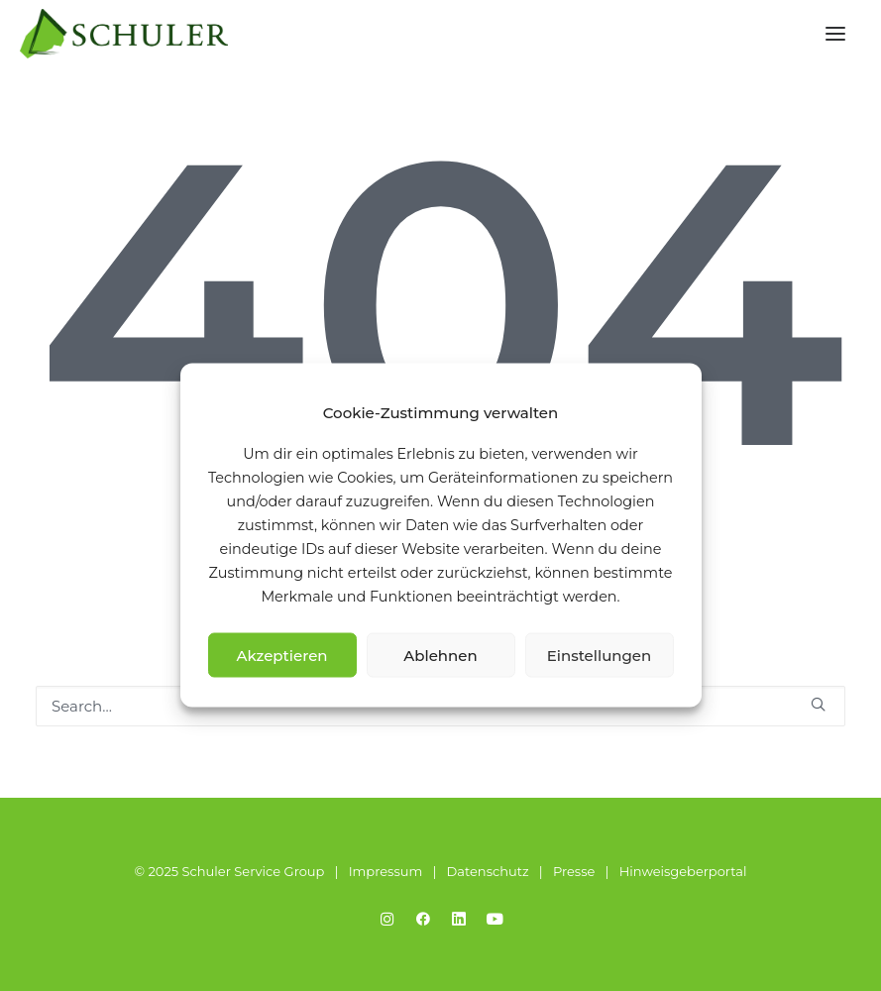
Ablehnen (440, 654)
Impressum (386, 871)
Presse (574, 871)
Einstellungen (599, 654)
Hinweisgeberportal (683, 871)
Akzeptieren (281, 654)
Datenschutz (488, 871)
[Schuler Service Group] (124, 33)
